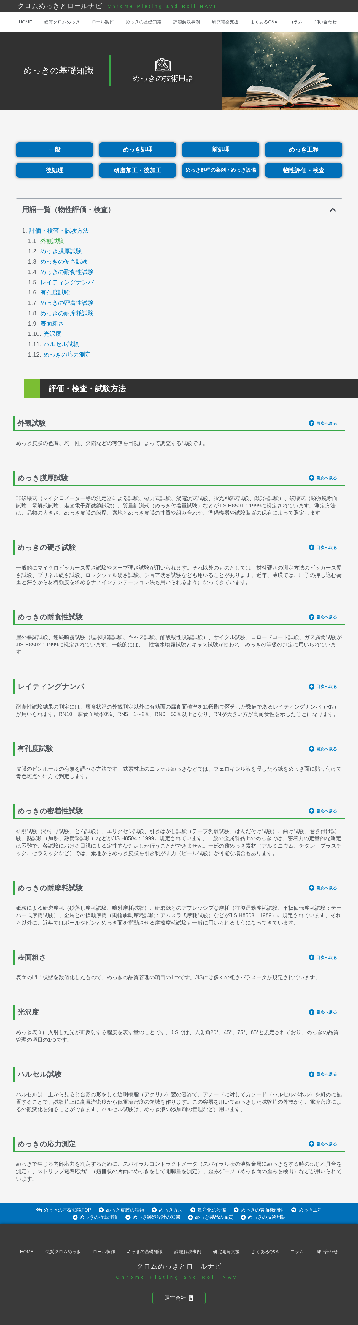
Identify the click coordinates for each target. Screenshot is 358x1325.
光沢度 (52, 334)
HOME (25, 21)
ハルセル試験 (61, 344)
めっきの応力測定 (67, 354)
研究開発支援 (225, 21)
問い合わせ (325, 21)
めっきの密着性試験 (67, 303)
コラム (296, 21)
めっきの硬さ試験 (64, 261)
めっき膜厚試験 (61, 251)
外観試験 (52, 241)
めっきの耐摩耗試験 (67, 313)
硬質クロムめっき (62, 21)
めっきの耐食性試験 (67, 272)
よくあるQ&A (264, 21)
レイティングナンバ (67, 282)
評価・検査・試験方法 (59, 230)
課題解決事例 (186, 21)
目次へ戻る (326, 423)
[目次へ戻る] (312, 423)
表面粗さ (52, 323)
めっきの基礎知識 (143, 21)
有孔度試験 (55, 292)
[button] (333, 210)
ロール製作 (103, 21)
